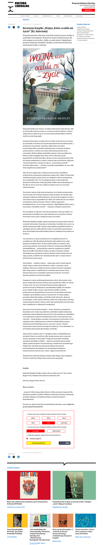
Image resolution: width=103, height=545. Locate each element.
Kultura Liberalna (18, 7)
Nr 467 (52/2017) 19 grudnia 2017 (32, 24)
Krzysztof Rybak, (35, 541)
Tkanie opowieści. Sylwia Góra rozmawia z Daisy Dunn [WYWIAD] (84, 532)
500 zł (33, 418)
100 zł (64, 418)
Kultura (36, 16)
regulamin (38, 438)
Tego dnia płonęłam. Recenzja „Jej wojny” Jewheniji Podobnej (15, 532)
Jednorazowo (56, 431)
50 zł (33, 423)
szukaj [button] (81, 16)
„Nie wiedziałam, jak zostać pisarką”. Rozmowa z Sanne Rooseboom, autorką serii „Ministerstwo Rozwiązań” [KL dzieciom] (40, 534)
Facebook (9, 27)
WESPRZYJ (88, 10)
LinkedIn (18, 27)
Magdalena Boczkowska (60, 507)
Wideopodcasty (47, 16)
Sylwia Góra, (11, 507)
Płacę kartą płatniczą (38, 443)
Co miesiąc (35, 431)
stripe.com (64, 443)
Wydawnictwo (68, 16)
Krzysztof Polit (20, 507)
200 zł (48, 418)
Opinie (58, 16)
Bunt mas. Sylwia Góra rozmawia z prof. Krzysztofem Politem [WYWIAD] (27, 503)
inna (64, 423)
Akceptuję (35, 438)
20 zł (48, 423)
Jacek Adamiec (12, 537)
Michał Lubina (57, 541)
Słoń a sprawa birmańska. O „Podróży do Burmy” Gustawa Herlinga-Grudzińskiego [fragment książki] (63, 534)
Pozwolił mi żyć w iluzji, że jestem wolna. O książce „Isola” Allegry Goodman (72, 503)
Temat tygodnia (25, 16)
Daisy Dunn (87, 537)
